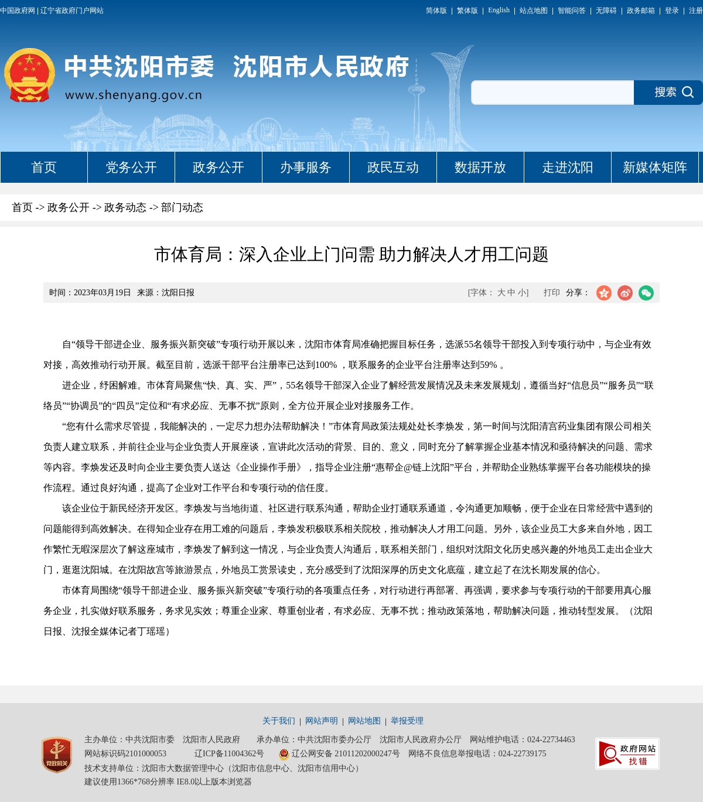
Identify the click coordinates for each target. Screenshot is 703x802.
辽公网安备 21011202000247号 (339, 754)
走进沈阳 (567, 167)
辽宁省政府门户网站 (72, 10)
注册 (696, 10)
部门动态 (182, 207)
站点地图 (534, 10)
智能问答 (572, 10)
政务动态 (125, 207)
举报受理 (407, 720)
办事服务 (306, 167)
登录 (672, 10)
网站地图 (364, 720)
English (499, 10)
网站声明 (321, 720)
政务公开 (218, 167)
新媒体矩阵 (655, 167)
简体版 (436, 10)
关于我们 (278, 720)
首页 (44, 167)
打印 (552, 292)
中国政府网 (17, 10)
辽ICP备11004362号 (229, 753)
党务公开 (131, 167)
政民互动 (393, 167)
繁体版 (467, 10)
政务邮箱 (641, 10)
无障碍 (606, 10)
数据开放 (480, 167)
